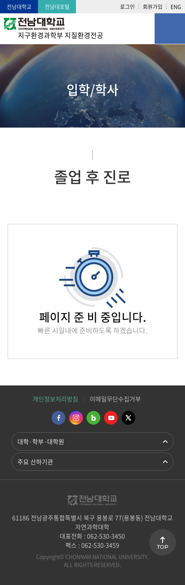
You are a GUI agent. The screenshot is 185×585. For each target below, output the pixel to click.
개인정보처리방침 (55, 398)
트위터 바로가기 (128, 418)
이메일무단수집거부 (115, 398)
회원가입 (153, 6)
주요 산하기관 (35, 461)
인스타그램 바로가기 (76, 418)
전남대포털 (57, 6)
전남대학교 (19, 6)
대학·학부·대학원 (40, 441)
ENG (176, 6)
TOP (162, 546)
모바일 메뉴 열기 (170, 28)
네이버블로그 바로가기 (93, 418)
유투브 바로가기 (111, 418)
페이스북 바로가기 (58, 418)
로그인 (127, 6)
